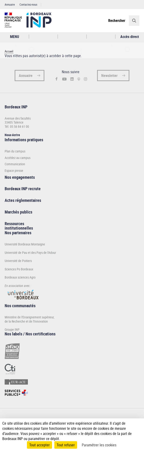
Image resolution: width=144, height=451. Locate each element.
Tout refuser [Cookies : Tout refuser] (66, 445)
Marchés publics (18, 212)
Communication (15, 164)
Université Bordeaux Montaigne (25, 244)
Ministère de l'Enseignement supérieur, (29, 317)
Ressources (14, 223)
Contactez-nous (28, 4)
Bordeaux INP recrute (23, 188)
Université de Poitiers (18, 260)
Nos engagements (20, 177)
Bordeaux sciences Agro (20, 277)
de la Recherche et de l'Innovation (26, 321)
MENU (14, 36)
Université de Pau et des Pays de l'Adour (30, 252)
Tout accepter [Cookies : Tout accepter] (39, 445)
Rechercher (116, 20)
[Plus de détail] (137, 428)
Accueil (9, 51)
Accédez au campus (17, 158)
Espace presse (14, 171)
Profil (72, 36)
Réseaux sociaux (101, 36)
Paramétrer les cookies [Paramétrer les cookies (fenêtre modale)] (99, 445)
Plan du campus (15, 151)
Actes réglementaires (23, 200)
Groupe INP (12, 329)
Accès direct (129, 36)
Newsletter (109, 75)
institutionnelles (19, 228)
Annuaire (10, 4)
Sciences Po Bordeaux (19, 269)
